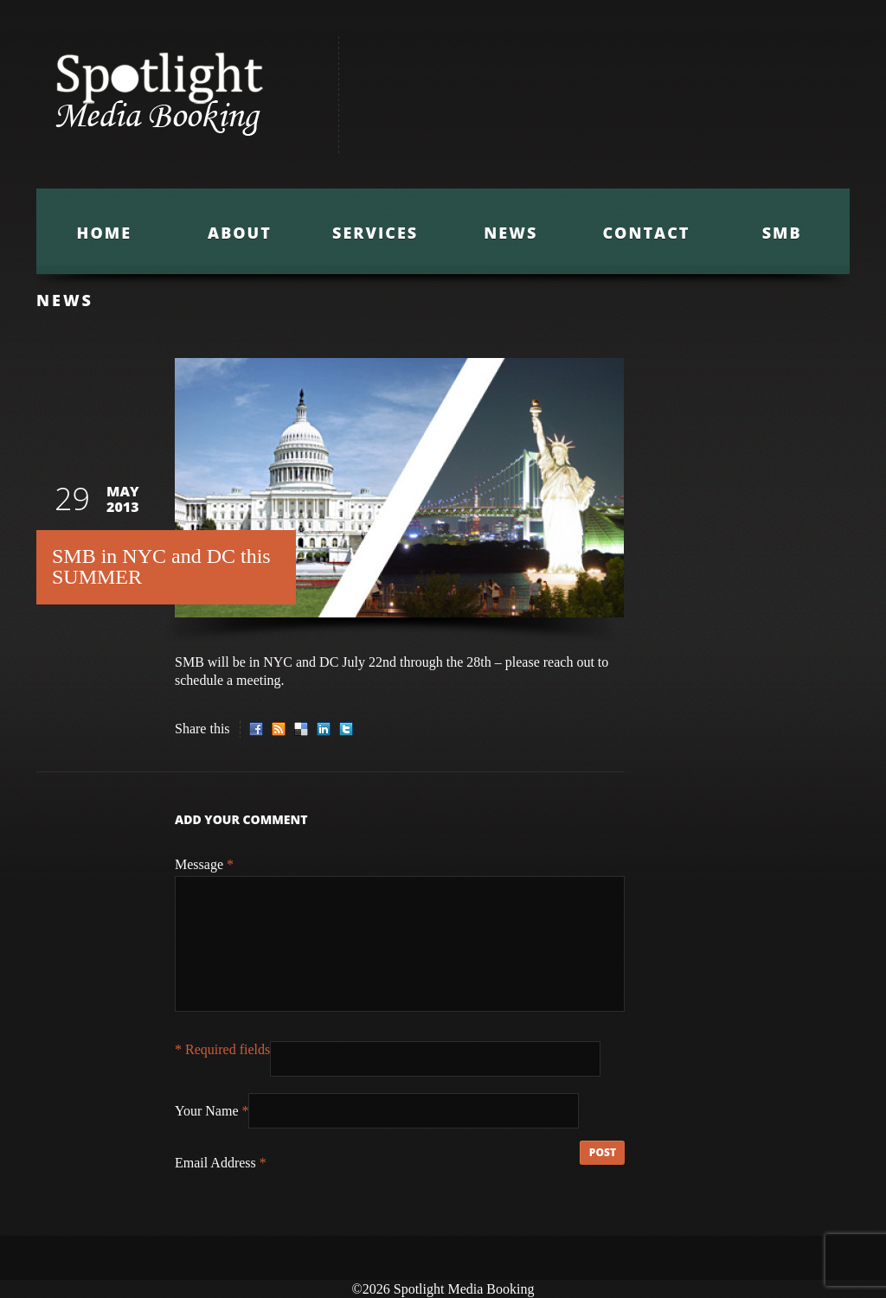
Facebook (256, 729)
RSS (279, 729)
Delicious (301, 729)
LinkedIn (324, 729)
